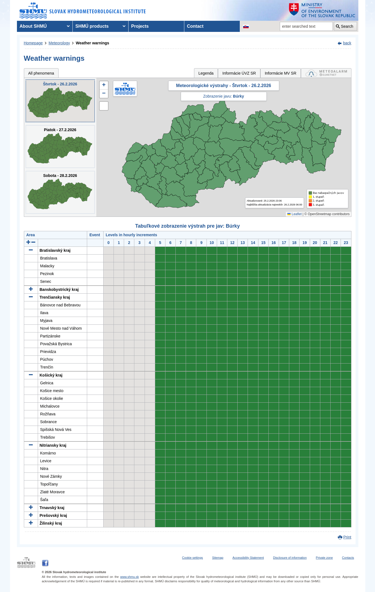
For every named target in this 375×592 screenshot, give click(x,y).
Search (347, 26)
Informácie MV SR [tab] (280, 73)
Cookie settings (192, 557)
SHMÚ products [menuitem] (92, 26)
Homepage (33, 43)
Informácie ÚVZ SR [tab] (239, 73)
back (347, 43)
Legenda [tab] (206, 73)
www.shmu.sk (129, 576)
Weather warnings (92, 43)
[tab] (326, 73)
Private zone (324, 557)
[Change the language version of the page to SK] (246, 26)
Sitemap (217, 557)
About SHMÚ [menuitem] (33, 26)
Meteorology (59, 43)
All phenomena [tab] (41, 73)
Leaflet (294, 214)
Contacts (348, 557)
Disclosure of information (290, 557)
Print (347, 537)
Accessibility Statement (248, 557)
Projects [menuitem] (140, 26)
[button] (104, 85)
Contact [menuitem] (195, 26)
